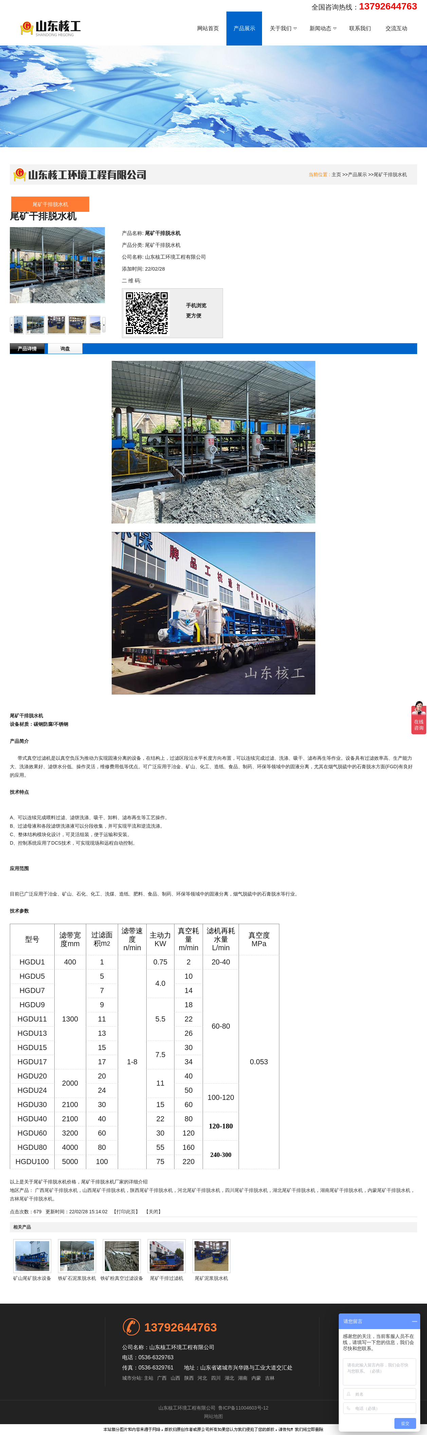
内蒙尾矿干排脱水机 (389, 1190)
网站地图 (213, 1416)
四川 (216, 1378)
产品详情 (27, 348)
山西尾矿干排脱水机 (103, 1190)
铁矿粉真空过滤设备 (121, 1278)
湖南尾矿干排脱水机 (341, 1190)
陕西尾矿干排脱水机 (151, 1190)
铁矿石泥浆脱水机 (77, 1278)
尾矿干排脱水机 (390, 174)
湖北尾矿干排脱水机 (294, 1190)
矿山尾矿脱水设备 (32, 1278)
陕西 (189, 1378)
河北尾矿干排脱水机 (199, 1190)
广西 (162, 1378)
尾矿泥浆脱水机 (211, 1278)
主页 (336, 174)
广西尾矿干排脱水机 (56, 1190)
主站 (148, 1378)
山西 (175, 1378)
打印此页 (125, 1211)
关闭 (153, 1211)
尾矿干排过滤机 (166, 1278)
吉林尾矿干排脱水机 (31, 1198)
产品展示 (357, 174)
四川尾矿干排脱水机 (246, 1190)
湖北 (229, 1378)
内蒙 (256, 1378)
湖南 (242, 1378)
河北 (202, 1378)
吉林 (270, 1378)
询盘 (65, 348)
